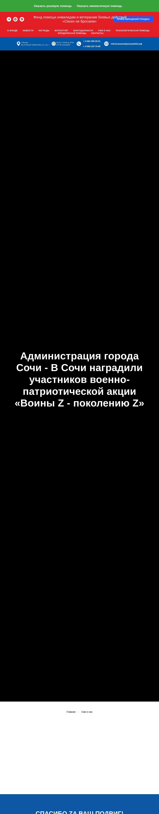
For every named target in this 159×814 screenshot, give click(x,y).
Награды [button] (43, 30)
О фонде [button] (12, 30)
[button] (133, 19)
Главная (71, 712)
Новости (28, 30)
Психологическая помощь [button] (133, 30)
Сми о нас (104, 30)
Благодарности (83, 30)
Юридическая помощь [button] (72, 33)
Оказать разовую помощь (53, 6)
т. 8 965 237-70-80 (91, 46)
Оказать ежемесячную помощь (99, 6)
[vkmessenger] (15, 19)
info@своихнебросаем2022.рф (126, 44)
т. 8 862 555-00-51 (91, 41)
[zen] (22, 19)
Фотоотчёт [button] (61, 30)
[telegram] (9, 19)
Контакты (97, 33)
